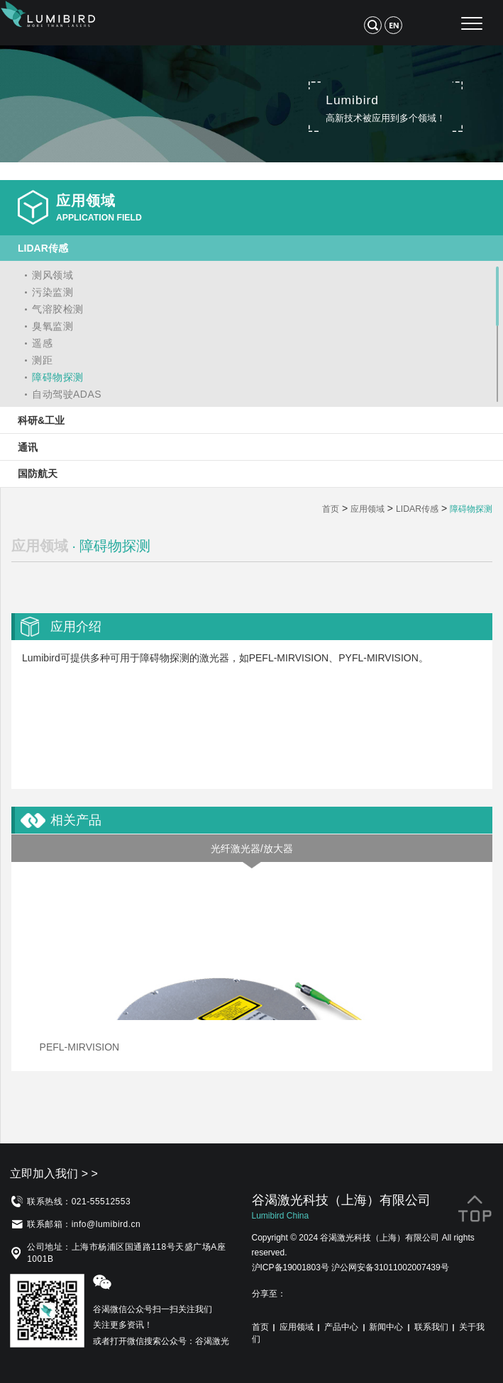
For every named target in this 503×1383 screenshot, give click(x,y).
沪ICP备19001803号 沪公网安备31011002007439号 (350, 1267)
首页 (330, 509)
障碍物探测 (58, 377)
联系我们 (431, 1327)
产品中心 (341, 1327)
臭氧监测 (52, 326)
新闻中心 (386, 1327)
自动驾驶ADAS (66, 394)
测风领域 (52, 275)
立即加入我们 (54, 1174)
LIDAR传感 (417, 509)
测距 (42, 360)
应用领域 (367, 509)
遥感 (42, 343)
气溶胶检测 (58, 309)
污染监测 (52, 292)
